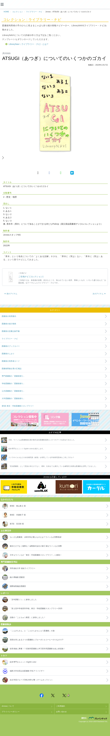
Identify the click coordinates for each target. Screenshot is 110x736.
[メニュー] (4, 4)
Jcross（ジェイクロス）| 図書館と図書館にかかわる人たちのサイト (55, 4)
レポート (5, 593)
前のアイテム (10, 294)
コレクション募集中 (24, 419)
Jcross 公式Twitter (53, 695)
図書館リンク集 (55, 419)
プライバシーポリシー (11, 712)
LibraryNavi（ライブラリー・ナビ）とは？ (29, 44)
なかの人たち (7, 499)
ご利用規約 (60, 706)
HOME (6, 12)
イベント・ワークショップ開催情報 (85, 419)
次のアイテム (99, 294)
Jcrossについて (8, 706)
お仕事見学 (6, 531)
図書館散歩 (6, 624)
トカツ (4, 655)
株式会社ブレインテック (98, 718)
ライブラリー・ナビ (34, 12)
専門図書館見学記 (9, 562)
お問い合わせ (61, 712)
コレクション (17, 12)
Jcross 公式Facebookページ (42, 695)
